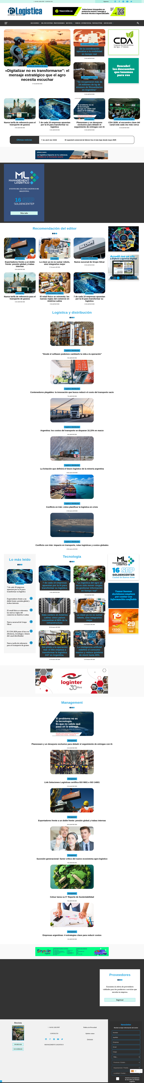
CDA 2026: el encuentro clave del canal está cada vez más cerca (124, 123)
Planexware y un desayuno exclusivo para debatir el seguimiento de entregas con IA (89, 124)
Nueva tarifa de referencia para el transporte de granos (20, 123)
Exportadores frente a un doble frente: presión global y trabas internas (20, 264)
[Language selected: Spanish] (136, 1071)
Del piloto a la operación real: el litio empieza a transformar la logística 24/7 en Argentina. (54, 651)
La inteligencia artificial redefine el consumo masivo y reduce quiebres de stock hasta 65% (89, 651)
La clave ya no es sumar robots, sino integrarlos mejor (54, 263)
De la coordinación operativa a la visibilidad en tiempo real (89, 51)
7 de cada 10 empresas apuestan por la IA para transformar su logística (54, 124)
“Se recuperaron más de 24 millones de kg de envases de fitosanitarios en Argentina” (89, 86)
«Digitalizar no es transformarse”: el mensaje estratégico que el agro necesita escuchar (37, 75)
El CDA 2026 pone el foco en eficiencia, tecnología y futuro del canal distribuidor (18, 634)
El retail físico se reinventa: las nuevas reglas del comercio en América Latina (54, 298)
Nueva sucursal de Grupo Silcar (89, 262)
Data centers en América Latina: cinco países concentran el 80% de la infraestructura (55, 619)
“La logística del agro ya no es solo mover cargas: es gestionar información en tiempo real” (89, 587)
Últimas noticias (24, 140)
